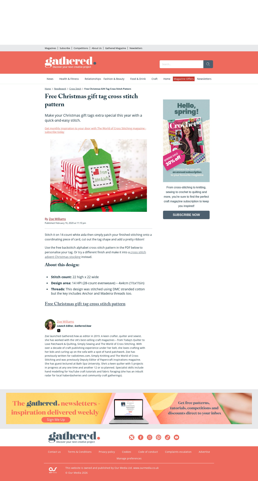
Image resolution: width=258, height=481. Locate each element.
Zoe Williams (65, 322)
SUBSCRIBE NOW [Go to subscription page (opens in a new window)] (186, 215)
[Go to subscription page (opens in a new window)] (186, 181)
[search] (208, 64)
